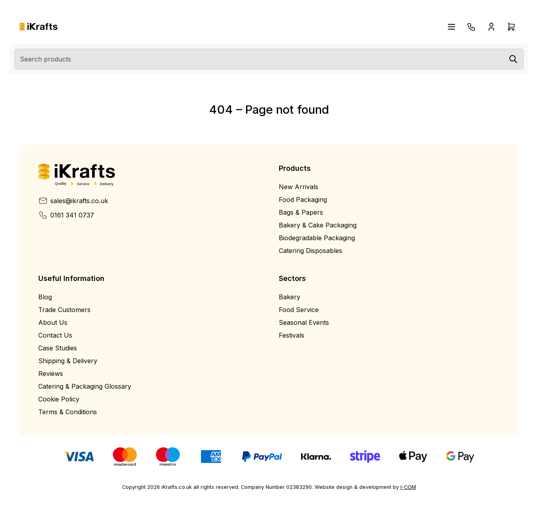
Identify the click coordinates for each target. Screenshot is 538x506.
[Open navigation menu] (451, 26)
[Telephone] (471, 26)
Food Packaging (303, 200)
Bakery (289, 297)
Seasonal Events (304, 322)
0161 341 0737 (66, 215)
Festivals (291, 335)
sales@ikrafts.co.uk (73, 201)
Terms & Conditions (67, 412)
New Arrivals (298, 187)
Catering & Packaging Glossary (84, 386)
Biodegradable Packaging (317, 238)
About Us (52, 322)
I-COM (408, 487)
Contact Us (55, 335)
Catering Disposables (310, 251)
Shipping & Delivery (67, 361)
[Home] (38, 27)
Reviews (50, 374)
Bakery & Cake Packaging (318, 225)
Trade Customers (64, 310)
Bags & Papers (301, 212)
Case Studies (57, 348)
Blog (45, 297)
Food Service (299, 310)
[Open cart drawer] (511, 26)
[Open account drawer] (491, 26)
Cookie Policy (58, 399)
